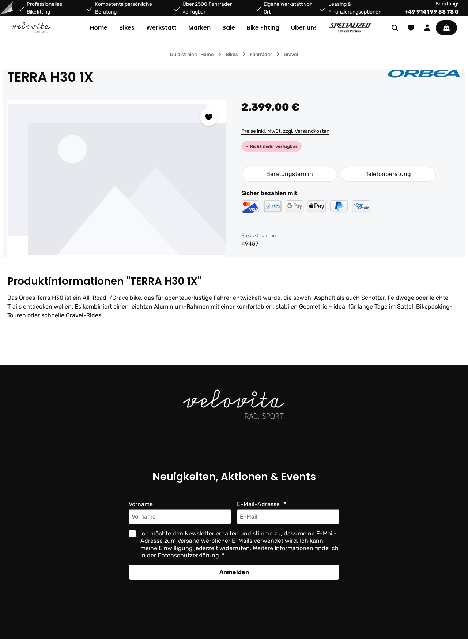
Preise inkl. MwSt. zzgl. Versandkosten (285, 131)
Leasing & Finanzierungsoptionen (354, 8)
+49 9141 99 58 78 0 (431, 11)
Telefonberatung (388, 174)
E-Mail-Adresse (259, 504)
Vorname (141, 504)
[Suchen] (395, 27)
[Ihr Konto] (427, 27)
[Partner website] (350, 28)
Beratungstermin (289, 174)
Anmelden (234, 572)
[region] (117, 178)
